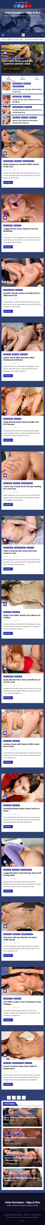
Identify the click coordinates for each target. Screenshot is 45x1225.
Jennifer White (17, 83)
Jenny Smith (7, 740)
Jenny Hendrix (8, 418)
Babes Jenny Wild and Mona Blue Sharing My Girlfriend (18, 358)
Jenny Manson (17, 96)
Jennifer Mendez (18, 107)
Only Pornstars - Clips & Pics (22, 1202)
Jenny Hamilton (8, 676)
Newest (8, 78)
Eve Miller (7, 58)
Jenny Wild (16, 117)
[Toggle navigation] (23, 35)
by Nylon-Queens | (28, 1217)
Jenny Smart (7, 483)
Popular (22, 78)
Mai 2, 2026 (8, 68)
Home (21, 1220)
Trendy (36, 78)
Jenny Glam (7, 1063)
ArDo (17, 68)
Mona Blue (25, 117)
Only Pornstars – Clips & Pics (22, 12)
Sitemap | (36, 1217)
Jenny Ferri (7, 805)
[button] (43, 35)
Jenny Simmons (8, 547)
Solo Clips (30, 547)
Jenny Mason (8, 934)
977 (18, 1098)
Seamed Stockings (17, 58)
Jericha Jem (7, 612)
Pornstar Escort (18, 86)
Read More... (8, 182)
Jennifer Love (8, 998)
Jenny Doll (7, 869)
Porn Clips (27, 83)
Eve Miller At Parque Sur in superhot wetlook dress (18, 62)
